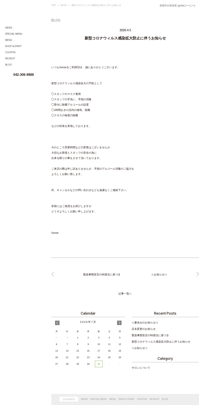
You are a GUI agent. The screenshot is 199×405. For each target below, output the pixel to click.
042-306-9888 (23, 74)
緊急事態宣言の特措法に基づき (150, 335)
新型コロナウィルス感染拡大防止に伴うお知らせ (161, 341)
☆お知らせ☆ (140, 348)
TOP (53, 5)
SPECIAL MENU (98, 399)
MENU (112, 399)
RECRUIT (155, 399)
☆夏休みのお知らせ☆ (145, 322)
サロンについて (141, 367)
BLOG (64, 5)
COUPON (142, 399)
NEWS (84, 399)
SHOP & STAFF (126, 399)
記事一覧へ (125, 293)
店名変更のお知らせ (144, 328)
